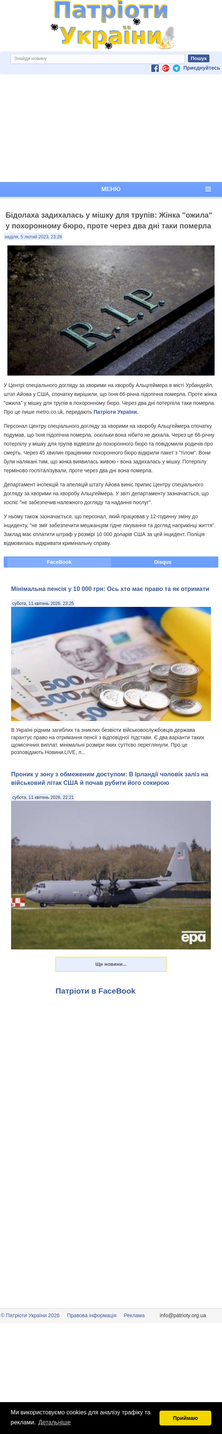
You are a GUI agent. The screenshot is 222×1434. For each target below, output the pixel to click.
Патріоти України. (116, 412)
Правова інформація (92, 1315)
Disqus (163, 562)
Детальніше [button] (54, 1422)
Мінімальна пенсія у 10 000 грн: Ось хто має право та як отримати (110, 588)
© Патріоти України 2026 (30, 1315)
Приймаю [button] (185, 1418)
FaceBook (59, 562)
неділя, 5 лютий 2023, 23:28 (33, 236)
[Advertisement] (111, 128)
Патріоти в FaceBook (95, 991)
